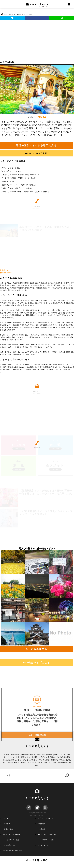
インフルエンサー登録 (46, 840)
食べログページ (5, 273)
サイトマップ (43, 845)
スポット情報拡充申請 (37, 753)
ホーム (6, 818)
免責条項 (41, 829)
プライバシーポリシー (46, 818)
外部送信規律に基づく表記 (12, 850)
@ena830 (41, 116)
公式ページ (4, 270)
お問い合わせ (8, 829)
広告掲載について (9, 845)
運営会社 (6, 823)
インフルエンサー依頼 (11, 840)
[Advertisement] (37, 38)
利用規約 (41, 823)
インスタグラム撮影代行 (47, 834)
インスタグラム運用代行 (12, 834)
